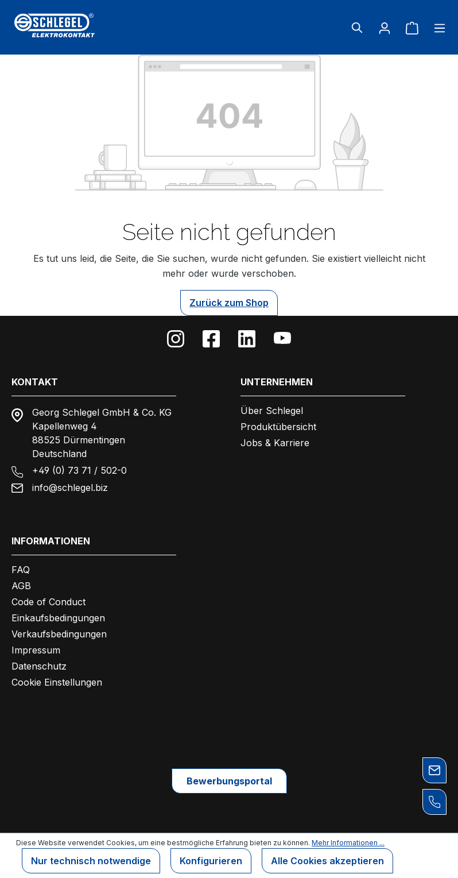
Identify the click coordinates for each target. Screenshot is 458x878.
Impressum (35, 650)
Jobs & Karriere (274, 442)
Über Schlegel (271, 410)
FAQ (20, 569)
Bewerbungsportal (229, 781)
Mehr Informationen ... (348, 842)
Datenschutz (39, 666)
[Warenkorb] (412, 27)
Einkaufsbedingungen (58, 618)
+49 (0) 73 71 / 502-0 (79, 470)
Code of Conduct (48, 602)
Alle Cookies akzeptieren (327, 861)
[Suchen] (357, 27)
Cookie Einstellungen (56, 682)
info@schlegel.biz (70, 487)
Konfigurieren (211, 861)
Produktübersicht (278, 426)
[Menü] (436, 27)
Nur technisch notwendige (91, 861)
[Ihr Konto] (384, 27)
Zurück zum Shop (229, 302)
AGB (21, 585)
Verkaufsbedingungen (59, 634)
